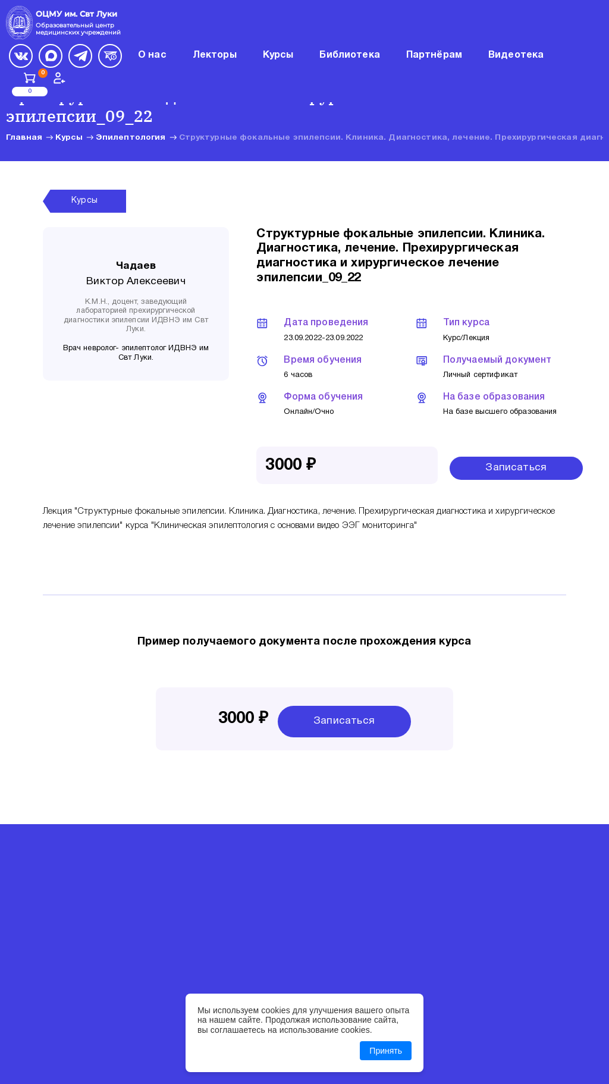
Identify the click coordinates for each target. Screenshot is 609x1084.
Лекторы (215, 55)
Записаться (516, 467)
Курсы (69, 138)
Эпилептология (131, 138)
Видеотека (516, 55)
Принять (385, 1050)
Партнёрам (434, 55)
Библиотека (349, 55)
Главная (24, 138)
